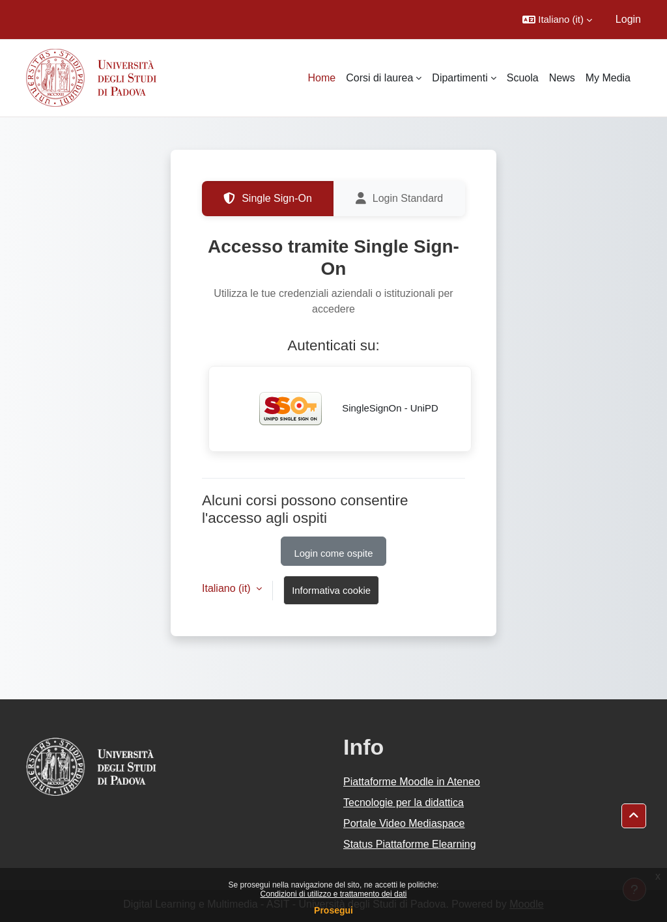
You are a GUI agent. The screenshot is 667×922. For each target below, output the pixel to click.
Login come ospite (333, 553)
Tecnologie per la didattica (403, 802)
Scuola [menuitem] (523, 77)
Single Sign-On (267, 198)
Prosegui (333, 910)
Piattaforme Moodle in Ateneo (411, 781)
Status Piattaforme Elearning (409, 844)
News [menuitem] (562, 77)
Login (628, 19)
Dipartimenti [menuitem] (459, 77)
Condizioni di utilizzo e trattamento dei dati (334, 894)
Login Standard (400, 198)
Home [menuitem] (322, 77)
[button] (557, 19)
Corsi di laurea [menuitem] (379, 77)
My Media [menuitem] (608, 77)
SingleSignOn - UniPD (340, 408)
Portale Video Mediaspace (404, 823)
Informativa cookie (331, 590)
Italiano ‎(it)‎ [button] (227, 588)
